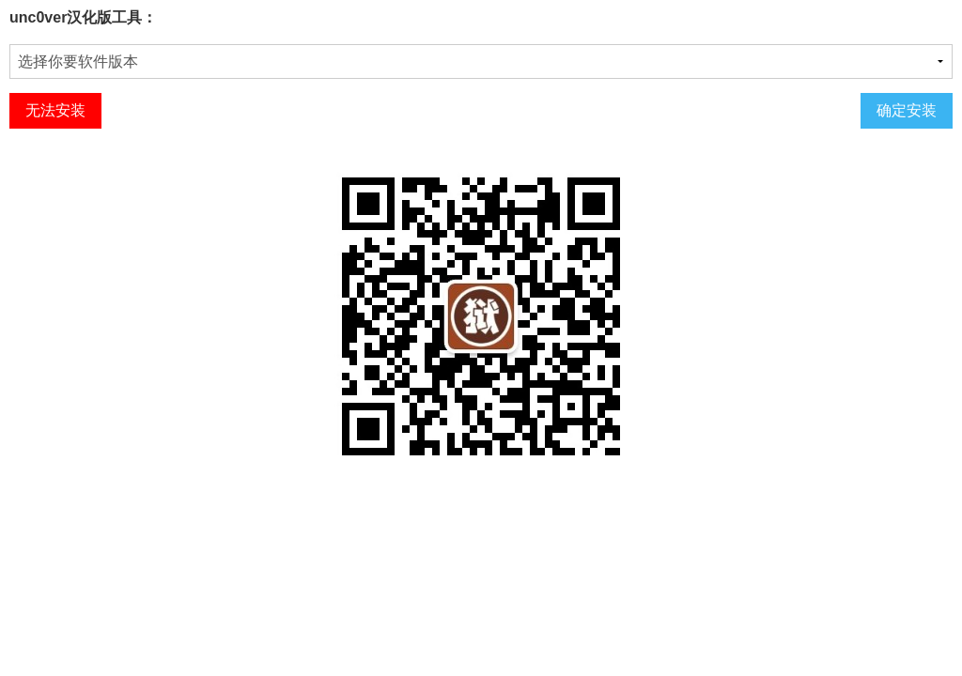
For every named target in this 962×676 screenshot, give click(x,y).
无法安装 (55, 110)
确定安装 (907, 110)
